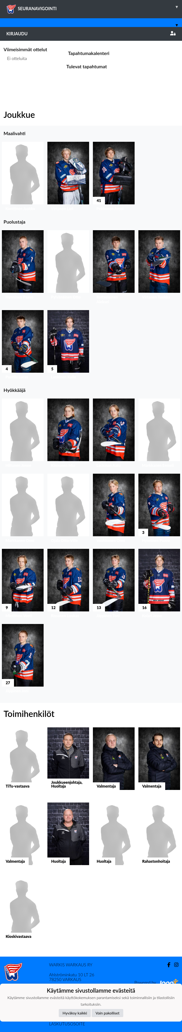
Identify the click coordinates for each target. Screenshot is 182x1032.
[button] (23, 177)
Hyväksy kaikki (75, 1013)
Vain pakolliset (107, 1013)
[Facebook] (167, 964)
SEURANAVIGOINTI (94, 7)
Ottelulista (15, 76)
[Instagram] (174, 964)
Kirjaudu (91, 33)
